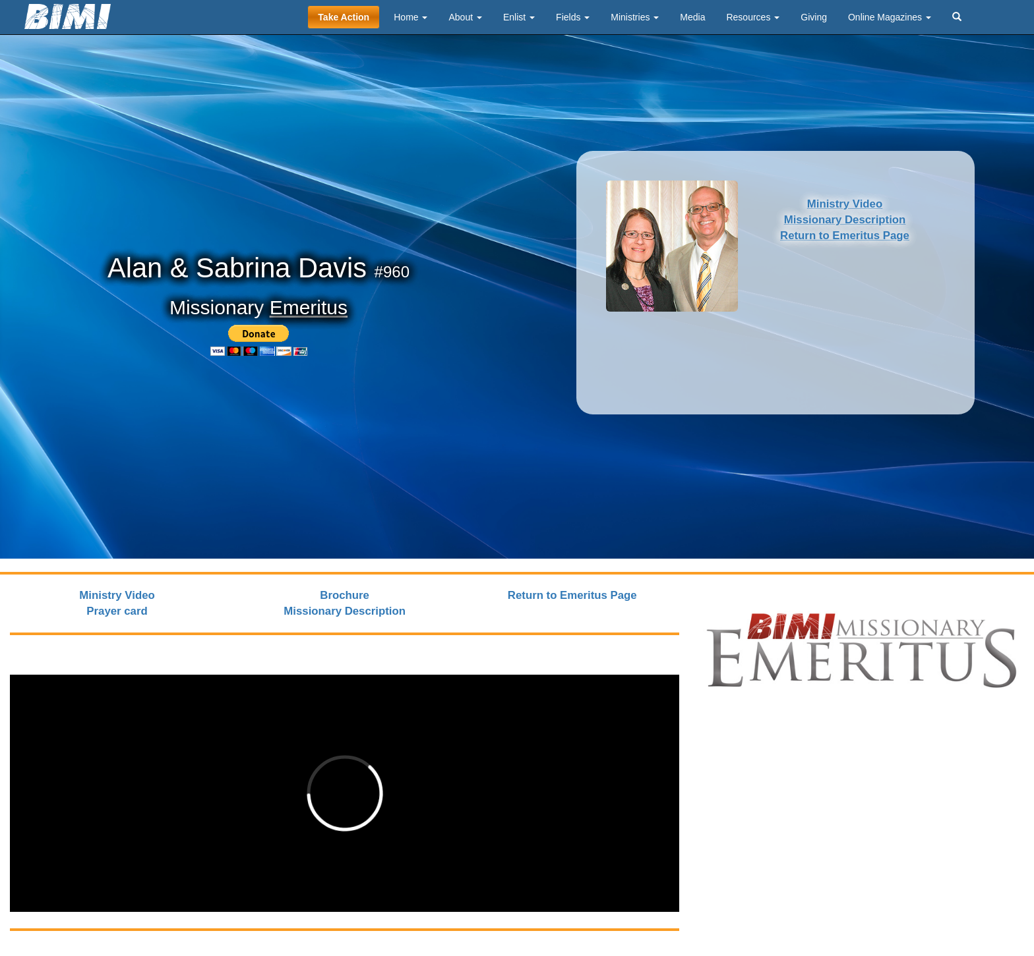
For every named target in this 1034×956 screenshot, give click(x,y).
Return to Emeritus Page (844, 235)
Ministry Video (844, 204)
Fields (573, 17)
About (464, 17)
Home (410, 17)
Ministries (635, 17)
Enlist (519, 17)
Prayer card (116, 611)
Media (692, 17)
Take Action (343, 17)
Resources (752, 17)
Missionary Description (845, 219)
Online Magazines (889, 17)
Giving (814, 17)
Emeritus (309, 307)
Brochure (344, 595)
